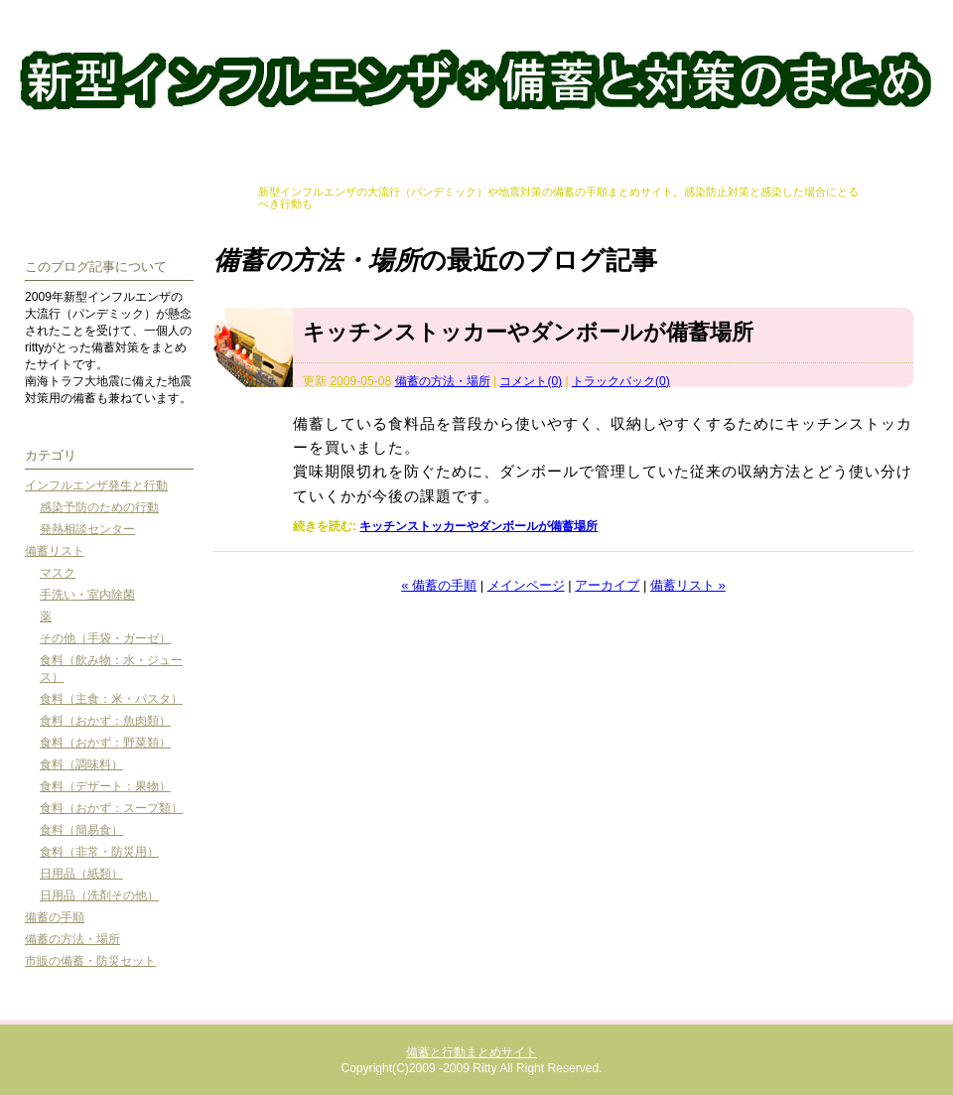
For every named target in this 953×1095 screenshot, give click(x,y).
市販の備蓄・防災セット (90, 961)
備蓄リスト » (688, 585)
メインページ (526, 585)
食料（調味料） (81, 764)
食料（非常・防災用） (99, 852)
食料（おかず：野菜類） (105, 743)
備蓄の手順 (54, 917)
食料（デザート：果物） (105, 786)
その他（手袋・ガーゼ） (105, 638)
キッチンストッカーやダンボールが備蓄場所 (528, 332)
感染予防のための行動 (99, 507)
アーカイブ (607, 585)
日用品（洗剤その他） (99, 895)
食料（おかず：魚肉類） (105, 721)
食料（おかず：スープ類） (111, 808)
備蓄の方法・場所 (442, 381)
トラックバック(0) (621, 381)
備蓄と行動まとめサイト (476, 83)
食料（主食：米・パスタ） (111, 699)
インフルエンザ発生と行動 (96, 485)
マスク (57, 573)
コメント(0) (530, 381)
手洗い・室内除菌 (87, 595)
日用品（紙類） (81, 874)
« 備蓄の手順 (438, 585)
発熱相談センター (87, 529)
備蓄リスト (54, 551)
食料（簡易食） (81, 830)
